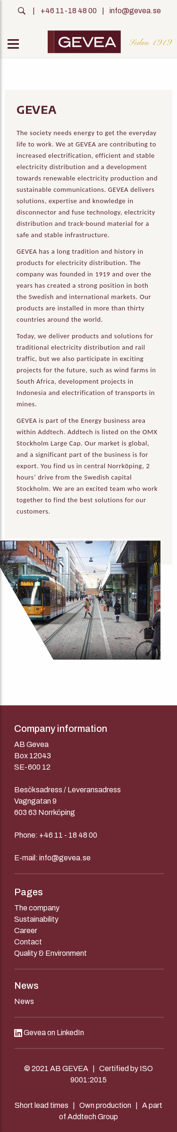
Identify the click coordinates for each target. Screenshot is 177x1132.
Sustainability (36, 919)
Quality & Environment (50, 953)
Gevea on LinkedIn (49, 1033)
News (24, 1001)
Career (25, 930)
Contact (28, 942)
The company (36, 908)
